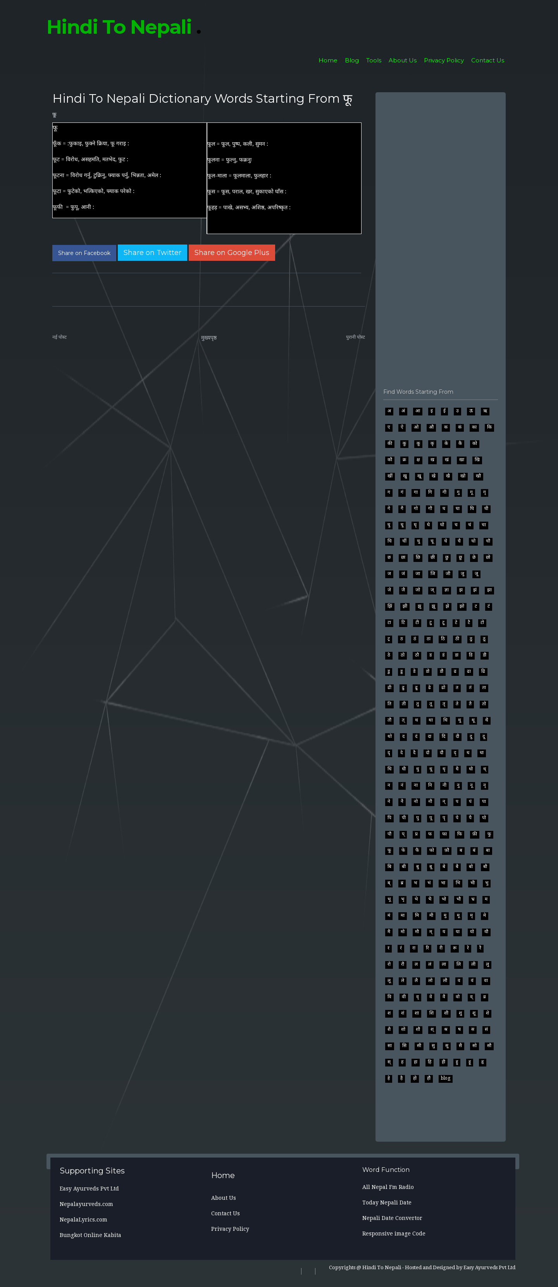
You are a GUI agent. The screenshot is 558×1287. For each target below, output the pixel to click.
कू (418, 443)
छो (488, 557)
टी (417, 622)
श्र (446, 1029)
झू (433, 606)
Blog (352, 60)
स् (389, 1062)
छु (446, 557)
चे (445, 541)
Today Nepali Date (387, 1202)
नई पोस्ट (59, 337)
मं (389, 915)
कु (404, 443)
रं (401, 948)
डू (401, 671)
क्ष (418, 459)
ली (473, 964)
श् (432, 1029)
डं (443, 655)
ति (389, 703)
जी (448, 573)
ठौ (417, 655)
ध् (484, 769)
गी (444, 492)
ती (404, 703)
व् (471, 996)
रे (468, 948)
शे (487, 1013)
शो (403, 1029)
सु (433, 1045)
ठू (484, 638)
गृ (484, 492)
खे (434, 476)
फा (444, 834)
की (390, 443)
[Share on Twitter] (152, 253)
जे (389, 590)
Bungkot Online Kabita (90, 1235)
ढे (429, 687)
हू (469, 1062)
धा (482, 752)
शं (402, 1013)
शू (473, 1013)
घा (458, 508)
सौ (489, 1045)
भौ (458, 899)
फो (431, 850)
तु (417, 703)
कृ (432, 443)
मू (458, 915)
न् (444, 801)
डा (456, 655)
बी (404, 866)
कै (460, 443)
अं (403, 410)
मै (389, 931)
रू (454, 948)
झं (475, 590)
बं (474, 850)
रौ (402, 964)
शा (417, 1013)
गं (402, 492)
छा (403, 557)
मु (445, 915)
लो (430, 980)
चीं (404, 541)
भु (486, 883)
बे (444, 866)
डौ (441, 671)
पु (417, 817)
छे (473, 557)
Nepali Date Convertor (392, 1218)
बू (430, 866)
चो (473, 541)
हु (457, 1062)
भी (472, 883)
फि (459, 834)
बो (471, 866)
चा (484, 524)
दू (483, 736)
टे (456, 622)
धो (471, 769)
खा (461, 459)
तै (470, 703)
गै (402, 508)
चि (390, 541)
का (474, 427)
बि (389, 866)
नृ (484, 785)
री (441, 948)
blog (445, 1078)
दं (416, 736)
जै (403, 590)
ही (443, 1062)
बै (457, 866)
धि (389, 769)
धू (430, 769)
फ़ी (474, 834)
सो (474, 1045)
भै (429, 899)
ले (402, 980)
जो (417, 590)
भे (416, 899)
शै (389, 1029)
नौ (430, 801)
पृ (444, 817)
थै (486, 720)
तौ (389, 720)
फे (403, 850)
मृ (471, 915)
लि (458, 964)
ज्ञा (446, 590)
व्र (484, 996)
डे (414, 671)
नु (458, 785)
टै (469, 622)
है (401, 1078)
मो (403, 931)
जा (417, 573)
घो (442, 524)
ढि (483, 671)
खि (477, 459)
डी (484, 655)
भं (429, 883)
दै (414, 752)
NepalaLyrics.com (83, 1219)
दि (443, 736)
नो (416, 801)
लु (487, 964)
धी (404, 769)
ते (457, 703)
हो (415, 1078)
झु (419, 606)
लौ (445, 980)
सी (419, 1045)
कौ (390, 459)
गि (430, 492)
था (431, 720)
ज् (432, 590)
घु (389, 524)
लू (389, 980)
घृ (415, 524)
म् (430, 931)
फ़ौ (446, 850)
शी (446, 1013)
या (458, 931)
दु (471, 736)
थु (459, 720)
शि (431, 1013)
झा (489, 590)
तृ (444, 703)
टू (443, 622)
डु (389, 671)
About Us (403, 60)
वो (458, 996)
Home (328, 60)
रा (413, 948)
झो (462, 606)
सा (390, 1045)
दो (427, 752)
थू (473, 720)
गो (416, 508)
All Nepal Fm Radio (388, 1187)
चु (418, 541)
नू (471, 785)
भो (444, 899)
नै (402, 801)
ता (484, 687)
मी (431, 915)
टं (488, 606)
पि (389, 817)
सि (404, 1045)
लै (416, 980)
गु (458, 492)
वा (486, 980)
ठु (471, 638)
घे (428, 524)
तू (430, 703)
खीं (390, 476)
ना (416, 785)
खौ (478, 476)
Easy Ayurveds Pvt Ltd (89, 1188)
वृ (417, 996)
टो (482, 622)
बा (488, 850)
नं (402, 785)
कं (460, 427)
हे (389, 1078)
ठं (414, 638)
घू (402, 524)
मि (417, 915)
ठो (403, 655)
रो (389, 964)
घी (486, 508)
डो (427, 671)
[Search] (54, 1279)
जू (476, 573)
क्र (404, 459)
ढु (403, 687)
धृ (444, 769)
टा (389, 622)
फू (54, 114)
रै (480, 948)
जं (403, 573)
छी (433, 557)
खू (419, 476)
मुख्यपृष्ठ (209, 337)
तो (484, 703)
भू (389, 899)
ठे (389, 655)
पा (484, 801)
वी (404, 996)
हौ (429, 1078)
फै (417, 850)
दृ (389, 752)
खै (448, 476)
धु (417, 769)
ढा (469, 671)
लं (429, 964)
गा (416, 492)
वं (472, 980)
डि (470, 655)
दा (429, 736)
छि (418, 557)
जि (433, 573)
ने (389, 801)
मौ (417, 931)
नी (444, 785)
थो (390, 736)
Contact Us (487, 60)
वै (444, 996)
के (446, 443)
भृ (402, 899)
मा (403, 915)
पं (470, 801)
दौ (441, 752)
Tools (373, 60)
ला (444, 964)
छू (460, 557)
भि (458, 883)
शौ (418, 1029)
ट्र (389, 638)
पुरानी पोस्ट (355, 337)
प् (403, 834)
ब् (389, 883)
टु (430, 622)
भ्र (472, 899)
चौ (488, 541)
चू (432, 541)
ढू (416, 687)
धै (457, 769)
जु (462, 573)
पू (430, 817)
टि (403, 622)
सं (486, 1029)
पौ (389, 834)
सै (460, 1045)
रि (427, 948)
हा (415, 1062)
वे (430, 996)
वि (389, 996)
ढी (389, 687)
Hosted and (418, 1267)
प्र (416, 834)
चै (459, 541)
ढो (443, 687)
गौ (430, 508)
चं (469, 524)
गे (389, 508)
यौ (486, 931)
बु (417, 866)
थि (445, 720)
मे (484, 915)
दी (457, 736)
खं (447, 459)
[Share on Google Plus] (232, 253)
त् (403, 720)
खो (462, 476)
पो (484, 817)
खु (405, 476)
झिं (390, 606)
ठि (443, 638)
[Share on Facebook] (84, 253)
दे (401, 752)
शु (460, 1013)
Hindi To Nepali (123, 27)
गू (471, 492)
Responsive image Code (393, 1233)
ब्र (402, 883)
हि (429, 1062)
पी (404, 817)
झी (405, 606)
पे (457, 817)
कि (489, 427)
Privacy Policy (444, 60)
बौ (485, 866)
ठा (429, 638)
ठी (457, 638)
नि (430, 785)
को (474, 443)
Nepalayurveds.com (86, 1204)
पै (470, 817)
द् (455, 752)
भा (443, 883)
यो (472, 931)
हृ (482, 1062)
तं (470, 687)
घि (472, 508)
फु (489, 834)
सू (446, 1045)
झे (447, 606)
